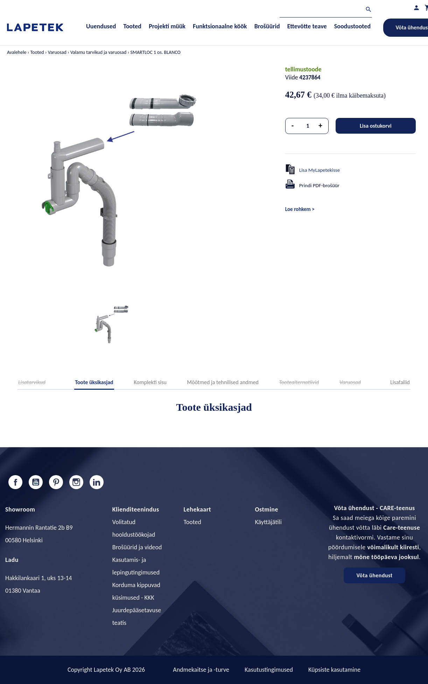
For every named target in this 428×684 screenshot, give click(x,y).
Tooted (192, 522)
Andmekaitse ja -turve (201, 670)
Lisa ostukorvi (376, 125)
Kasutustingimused (269, 670)
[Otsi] (326, 10)
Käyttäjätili (268, 522)
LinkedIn (97, 482)
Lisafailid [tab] (400, 382)
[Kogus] (307, 126)
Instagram (76, 482)
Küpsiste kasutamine (334, 670)
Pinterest (56, 482)
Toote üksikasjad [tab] (94, 382)
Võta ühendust (374, 575)
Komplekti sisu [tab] (150, 382)
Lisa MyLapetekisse (319, 170)
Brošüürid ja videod (137, 547)
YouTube (36, 482)
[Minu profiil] (416, 7)
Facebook (15, 482)
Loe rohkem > (300, 209)
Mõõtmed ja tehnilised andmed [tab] (223, 382)
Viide (291, 77)
